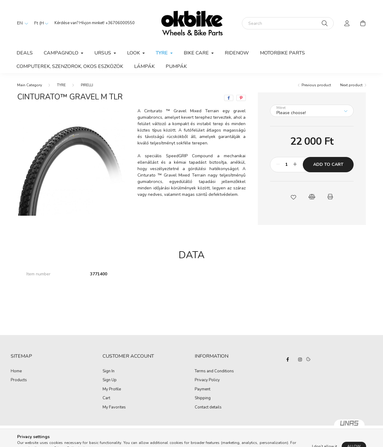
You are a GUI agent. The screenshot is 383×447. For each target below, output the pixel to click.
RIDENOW (237, 53)
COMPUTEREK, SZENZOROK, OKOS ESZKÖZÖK (70, 66)
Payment (202, 389)
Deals (25, 53)
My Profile (112, 389)
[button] (293, 197)
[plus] (294, 164)
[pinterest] (241, 98)
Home (16, 371)
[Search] (288, 23)
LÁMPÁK (144, 66)
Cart (106, 398)
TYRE (61, 85)
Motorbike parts (282, 53)
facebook (288, 359)
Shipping (203, 398)
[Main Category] (29, 85)
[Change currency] (39, 23)
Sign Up (110, 380)
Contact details (208, 407)
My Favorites (114, 407)
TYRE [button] (162, 53)
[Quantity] (286, 164)
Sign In (109, 371)
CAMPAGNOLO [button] (62, 53)
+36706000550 (120, 23)
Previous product (316, 85)
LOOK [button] (134, 53)
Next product (351, 85)
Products (19, 380)
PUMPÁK (176, 66)
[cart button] (363, 23)
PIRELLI (87, 85)
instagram (300, 359)
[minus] (278, 164)
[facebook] (228, 98)
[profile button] (347, 23)
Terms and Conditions (214, 371)
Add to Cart (328, 164)
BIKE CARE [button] (197, 53)
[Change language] (21, 23)
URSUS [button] (103, 53)
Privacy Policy (207, 380)
